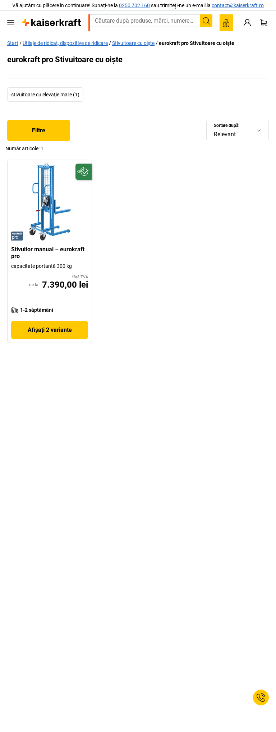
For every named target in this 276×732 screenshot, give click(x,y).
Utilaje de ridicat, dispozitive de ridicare (65, 43)
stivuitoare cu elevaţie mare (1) (45, 94)
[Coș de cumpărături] (263, 22)
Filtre (38, 130)
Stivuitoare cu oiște (133, 43)
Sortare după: (226, 125)
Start (12, 43)
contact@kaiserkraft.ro (238, 5)
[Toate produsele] (10, 22)
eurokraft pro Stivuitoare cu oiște (196, 43)
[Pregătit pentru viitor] (83, 172)
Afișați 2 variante (50, 329)
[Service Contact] (261, 697)
